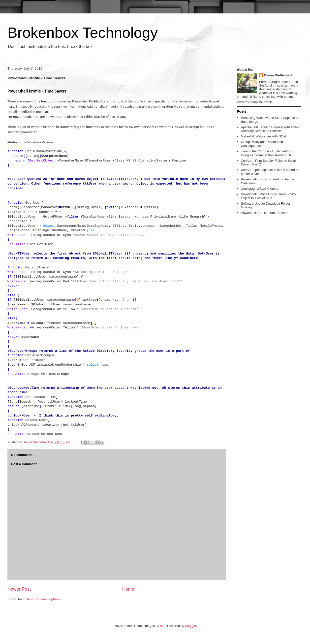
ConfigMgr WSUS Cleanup (260, 189)
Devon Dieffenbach (278, 75)
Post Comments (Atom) (44, 599)
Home (128, 589)
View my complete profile (255, 102)
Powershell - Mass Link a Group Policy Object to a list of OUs (268, 196)
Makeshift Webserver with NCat (263, 136)
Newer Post (19, 589)
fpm (162, 626)
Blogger (190, 626)
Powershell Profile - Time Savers (264, 213)
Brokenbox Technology (82, 32)
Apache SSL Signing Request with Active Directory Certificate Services (270, 129)
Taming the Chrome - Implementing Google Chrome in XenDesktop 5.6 (266, 153)
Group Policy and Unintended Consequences (262, 144)
